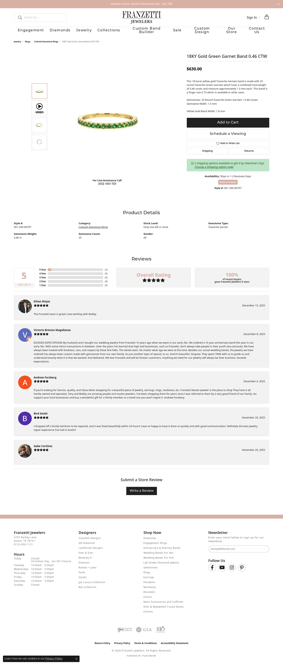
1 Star (42, 289)
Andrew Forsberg (45, 381)
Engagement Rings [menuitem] (155, 546)
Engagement (25, 32)
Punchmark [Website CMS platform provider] (149, 659)
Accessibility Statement (174, 647)
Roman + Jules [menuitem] (88, 571)
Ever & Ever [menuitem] (86, 556)
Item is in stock (228, 185)
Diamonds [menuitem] (150, 541)
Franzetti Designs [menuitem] (90, 541)
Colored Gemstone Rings (46, 45)
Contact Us (260, 32)
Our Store (233, 32)
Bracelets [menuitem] (149, 595)
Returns (249, 155)
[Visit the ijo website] (124, 633)
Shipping (207, 155)
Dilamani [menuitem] (84, 566)
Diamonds (54, 32)
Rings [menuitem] (147, 576)
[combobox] (44, 17)
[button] (253, 17)
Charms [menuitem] (148, 615)
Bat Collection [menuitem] (87, 590)
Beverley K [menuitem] (85, 561)
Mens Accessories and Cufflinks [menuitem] (163, 605)
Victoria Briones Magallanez (52, 334)
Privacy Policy (122, 647)
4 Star (42, 277)
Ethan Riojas (42, 305)
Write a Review (142, 494)
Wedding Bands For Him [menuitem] (159, 561)
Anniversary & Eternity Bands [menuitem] (162, 551)
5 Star (42, 273)
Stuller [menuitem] (83, 581)
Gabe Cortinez (43, 450)
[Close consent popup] (76, 659)
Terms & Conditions (145, 647)
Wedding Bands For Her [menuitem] (159, 556)
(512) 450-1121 (107, 187)
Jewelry (80, 32)
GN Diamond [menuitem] (87, 546)
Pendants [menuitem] (149, 586)
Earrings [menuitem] (149, 581)
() (106, 273)
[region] (108, 120)
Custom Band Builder (143, 32)
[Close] (278, 4)
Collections (106, 32)
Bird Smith (41, 417)
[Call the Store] (23, 548)
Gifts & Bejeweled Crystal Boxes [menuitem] (164, 610)
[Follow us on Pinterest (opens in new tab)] (242, 571)
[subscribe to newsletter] (264, 553)
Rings (27, 45)
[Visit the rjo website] (161, 633)
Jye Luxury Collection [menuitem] (92, 586)
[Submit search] (18, 17)
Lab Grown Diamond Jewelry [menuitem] (161, 566)
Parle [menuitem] (82, 576)
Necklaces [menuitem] (150, 590)
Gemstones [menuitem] (151, 571)
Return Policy (102, 647)
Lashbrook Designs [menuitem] (91, 551)
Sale (175, 32)
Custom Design (201, 32)
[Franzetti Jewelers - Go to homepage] (141, 17)
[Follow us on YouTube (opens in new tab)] (222, 571)
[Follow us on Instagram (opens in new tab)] (232, 571)
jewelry (17, 45)
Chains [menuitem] (148, 600)
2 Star (42, 285)
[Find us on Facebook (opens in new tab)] (212, 571)
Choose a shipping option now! (214, 170)
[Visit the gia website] (144, 633)
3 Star (42, 281)
